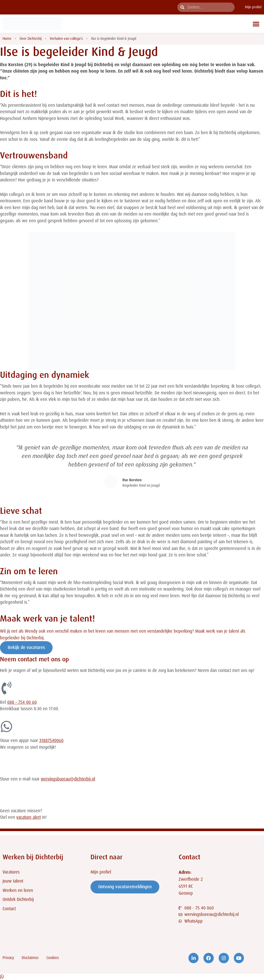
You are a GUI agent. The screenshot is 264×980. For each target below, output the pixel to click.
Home (7, 38)
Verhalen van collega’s (66, 38)
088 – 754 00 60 (21, 702)
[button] (256, 23)
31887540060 (51, 740)
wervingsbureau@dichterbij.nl (68, 779)
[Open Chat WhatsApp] (2, 976)
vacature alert (28, 817)
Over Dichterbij (31, 38)
